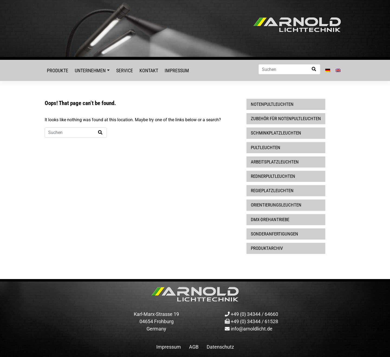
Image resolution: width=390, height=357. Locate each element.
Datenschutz (220, 347)
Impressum (177, 70)
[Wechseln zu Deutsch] (328, 70)
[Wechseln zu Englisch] (338, 70)
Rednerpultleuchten (273, 176)
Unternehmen (90, 70)
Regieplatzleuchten (272, 190)
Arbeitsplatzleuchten (275, 162)
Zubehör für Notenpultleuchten (286, 118)
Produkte (57, 70)
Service (124, 70)
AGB (194, 347)
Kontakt (148, 70)
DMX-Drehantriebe (270, 219)
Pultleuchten (265, 147)
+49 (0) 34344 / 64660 (251, 314)
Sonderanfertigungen (274, 234)
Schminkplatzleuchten (276, 133)
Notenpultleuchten (272, 104)
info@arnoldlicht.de (248, 329)
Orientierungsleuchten (276, 205)
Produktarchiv (267, 248)
